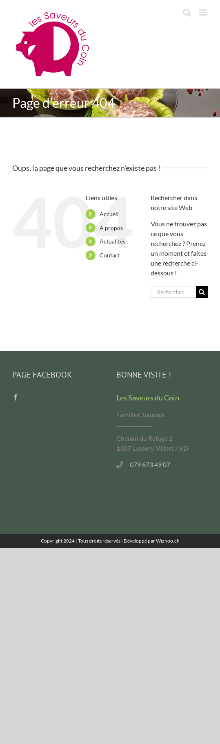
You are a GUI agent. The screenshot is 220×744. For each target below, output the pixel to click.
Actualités (112, 241)
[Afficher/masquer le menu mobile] (203, 12)
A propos (111, 227)
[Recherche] (202, 292)
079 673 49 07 (150, 464)
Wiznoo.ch (168, 541)
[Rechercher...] (173, 292)
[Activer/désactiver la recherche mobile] (187, 12)
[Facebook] (15, 397)
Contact (110, 255)
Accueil (109, 213)
